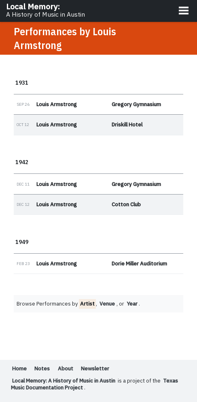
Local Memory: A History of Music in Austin (65, 381)
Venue (107, 304)
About (66, 369)
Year (132, 304)
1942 (21, 162)
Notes (42, 369)
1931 (21, 82)
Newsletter (96, 369)
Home (19, 369)
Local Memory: (45, 10)
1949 (21, 242)
